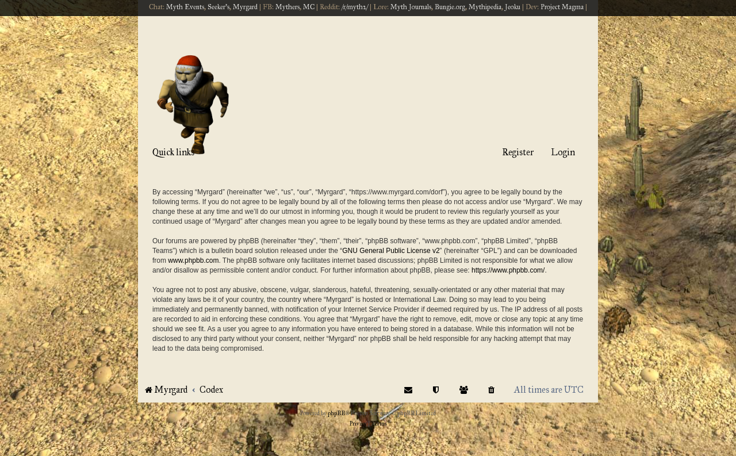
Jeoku (512, 7)
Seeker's (218, 7)
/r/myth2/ (355, 7)
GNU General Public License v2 (390, 251)
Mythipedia (485, 7)
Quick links (173, 152)
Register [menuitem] (518, 152)
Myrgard (245, 7)
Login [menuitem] (563, 152)
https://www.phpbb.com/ (508, 270)
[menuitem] (491, 390)
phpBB (336, 413)
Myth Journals (410, 7)
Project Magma (562, 7)
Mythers (287, 7)
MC (309, 7)
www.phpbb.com (193, 260)
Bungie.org (450, 7)
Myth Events (185, 7)
